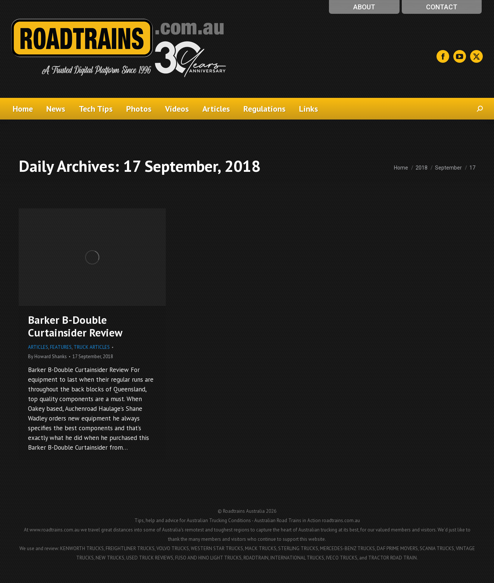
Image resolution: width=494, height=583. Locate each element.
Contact (441, 7)
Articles (38, 347)
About (364, 7)
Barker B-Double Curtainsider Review (75, 326)
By (47, 356)
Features (61, 347)
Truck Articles (92, 347)
